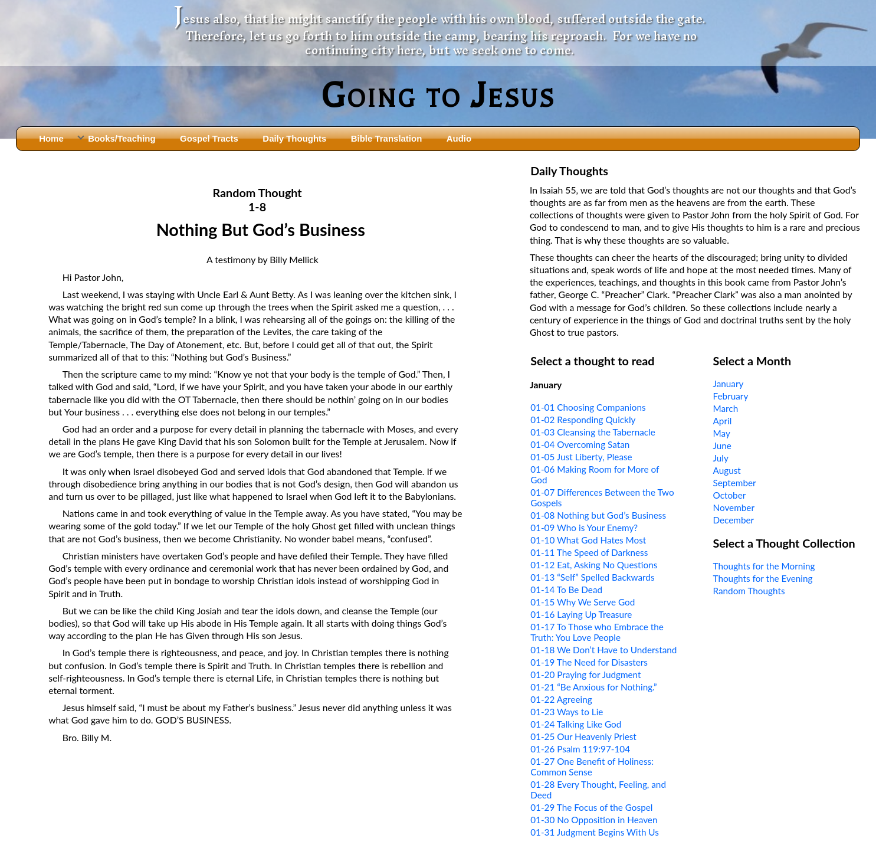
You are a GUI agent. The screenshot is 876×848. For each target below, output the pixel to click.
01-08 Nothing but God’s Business (598, 515)
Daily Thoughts (294, 138)
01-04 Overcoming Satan (579, 444)
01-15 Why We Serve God (582, 602)
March (726, 408)
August (727, 470)
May (721, 433)
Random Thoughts (749, 590)
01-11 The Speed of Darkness (589, 552)
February (731, 396)
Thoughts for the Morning (764, 566)
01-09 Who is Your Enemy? (584, 527)
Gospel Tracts (209, 138)
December (733, 520)
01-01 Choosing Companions (587, 407)
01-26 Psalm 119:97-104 (580, 749)
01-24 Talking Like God (575, 724)
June (722, 445)
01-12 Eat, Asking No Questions (593, 564)
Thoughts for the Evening (763, 578)
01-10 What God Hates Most (588, 540)
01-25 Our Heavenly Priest (583, 736)
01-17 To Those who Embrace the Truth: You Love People (597, 632)
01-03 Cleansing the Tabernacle (592, 432)
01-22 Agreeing (561, 699)
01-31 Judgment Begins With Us (594, 832)
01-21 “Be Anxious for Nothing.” (593, 687)
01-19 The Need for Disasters (589, 662)
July (721, 458)
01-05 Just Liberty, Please (581, 456)
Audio (459, 138)
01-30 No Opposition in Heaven (593, 819)
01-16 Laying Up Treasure (581, 614)
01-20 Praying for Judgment (585, 674)
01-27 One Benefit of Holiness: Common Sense (592, 766)
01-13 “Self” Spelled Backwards (592, 577)
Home (51, 138)
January (728, 383)
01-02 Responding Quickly (582, 419)
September (734, 482)
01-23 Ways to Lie (566, 711)
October (729, 495)
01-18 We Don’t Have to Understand (603, 649)
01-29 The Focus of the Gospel (591, 807)
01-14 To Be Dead (566, 589)
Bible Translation (386, 138)
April (722, 420)
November (733, 507)
